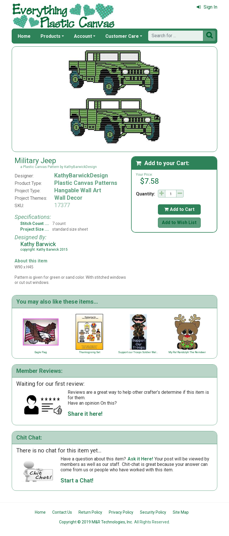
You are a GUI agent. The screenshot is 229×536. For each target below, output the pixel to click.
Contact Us (62, 512)
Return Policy (90, 512)
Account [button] (83, 36)
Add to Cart (179, 209)
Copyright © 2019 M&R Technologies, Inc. (96, 522)
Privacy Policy (121, 512)
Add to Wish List (179, 222)
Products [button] (51, 36)
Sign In (207, 7)
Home (24, 36)
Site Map (181, 512)
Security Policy (153, 512)
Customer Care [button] (122, 36)
